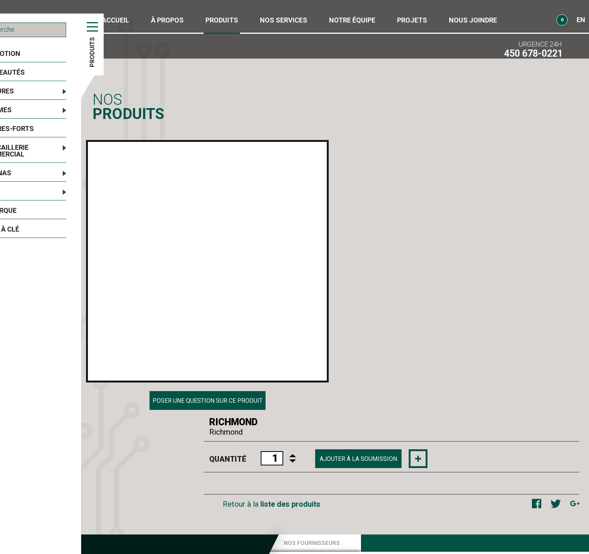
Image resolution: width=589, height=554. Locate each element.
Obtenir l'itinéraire (475, 527)
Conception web (522, 545)
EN (581, 20)
